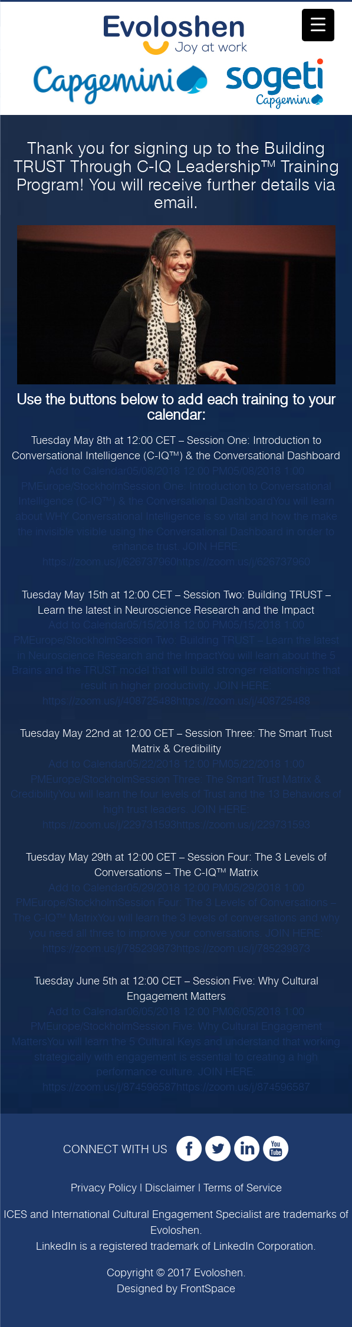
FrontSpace (207, 1289)
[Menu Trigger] (318, 25)
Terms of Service (242, 1188)
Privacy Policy (104, 1188)
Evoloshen (174, 1231)
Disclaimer (170, 1188)
